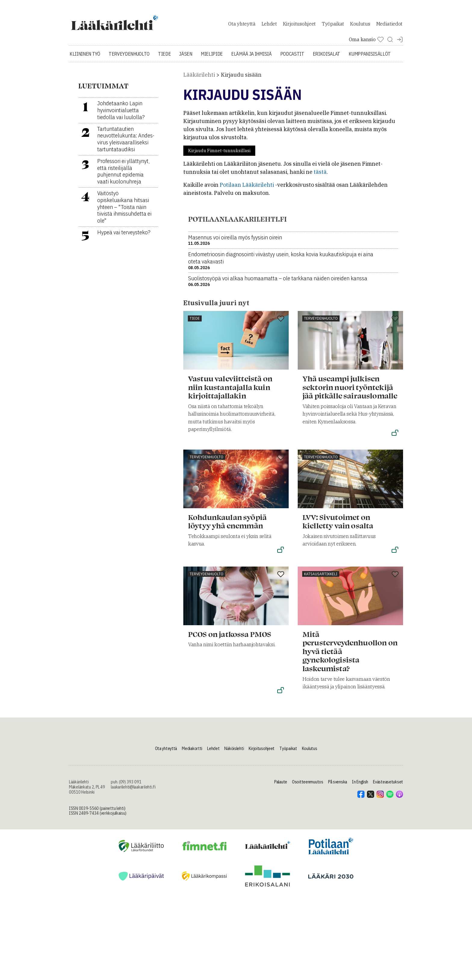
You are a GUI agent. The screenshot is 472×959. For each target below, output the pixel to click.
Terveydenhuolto (129, 63)
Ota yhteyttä (241, 28)
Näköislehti (234, 757)
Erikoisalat (326, 63)
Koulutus (360, 28)
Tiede (164, 63)
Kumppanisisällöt (370, 63)
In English (360, 791)
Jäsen (185, 63)
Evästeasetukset (388, 791)
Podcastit (292, 63)
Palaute (280, 791)
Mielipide (212, 63)
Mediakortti (192, 757)
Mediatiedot (389, 28)
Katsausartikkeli (320, 583)
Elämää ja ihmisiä (251, 63)
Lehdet (269, 28)
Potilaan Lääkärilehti (247, 194)
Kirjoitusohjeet (299, 28)
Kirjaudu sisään (241, 84)
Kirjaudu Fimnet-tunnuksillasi (219, 160)
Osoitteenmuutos (307, 791)
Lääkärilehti (199, 84)
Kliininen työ (85, 63)
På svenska (337, 791)
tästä (320, 181)
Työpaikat (333, 28)
